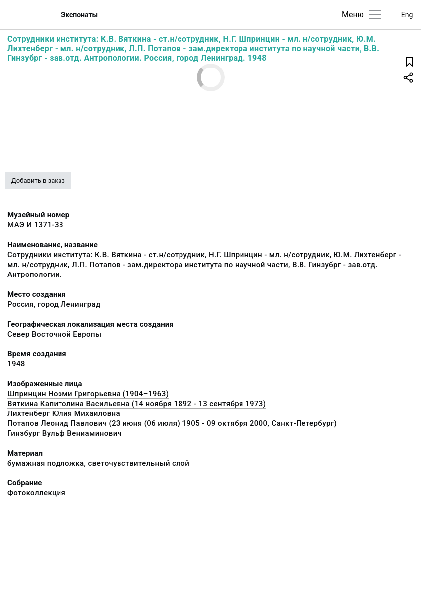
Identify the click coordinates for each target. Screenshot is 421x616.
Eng (407, 15)
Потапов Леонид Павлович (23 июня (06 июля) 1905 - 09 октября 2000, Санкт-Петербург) (172, 423)
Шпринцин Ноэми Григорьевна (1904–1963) (88, 393)
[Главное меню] (375, 14)
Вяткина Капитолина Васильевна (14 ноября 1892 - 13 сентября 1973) (136, 403)
